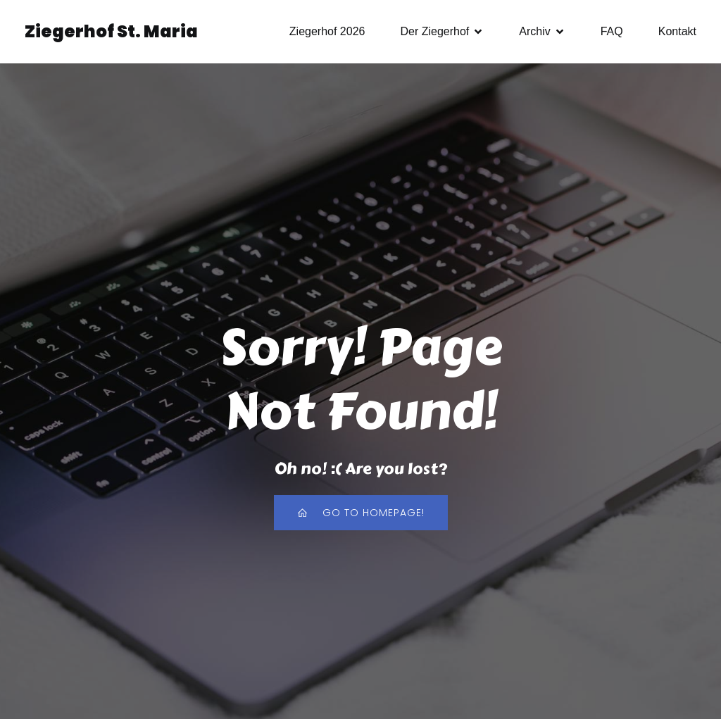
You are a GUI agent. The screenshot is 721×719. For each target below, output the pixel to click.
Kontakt (677, 31)
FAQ (612, 31)
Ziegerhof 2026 (327, 31)
